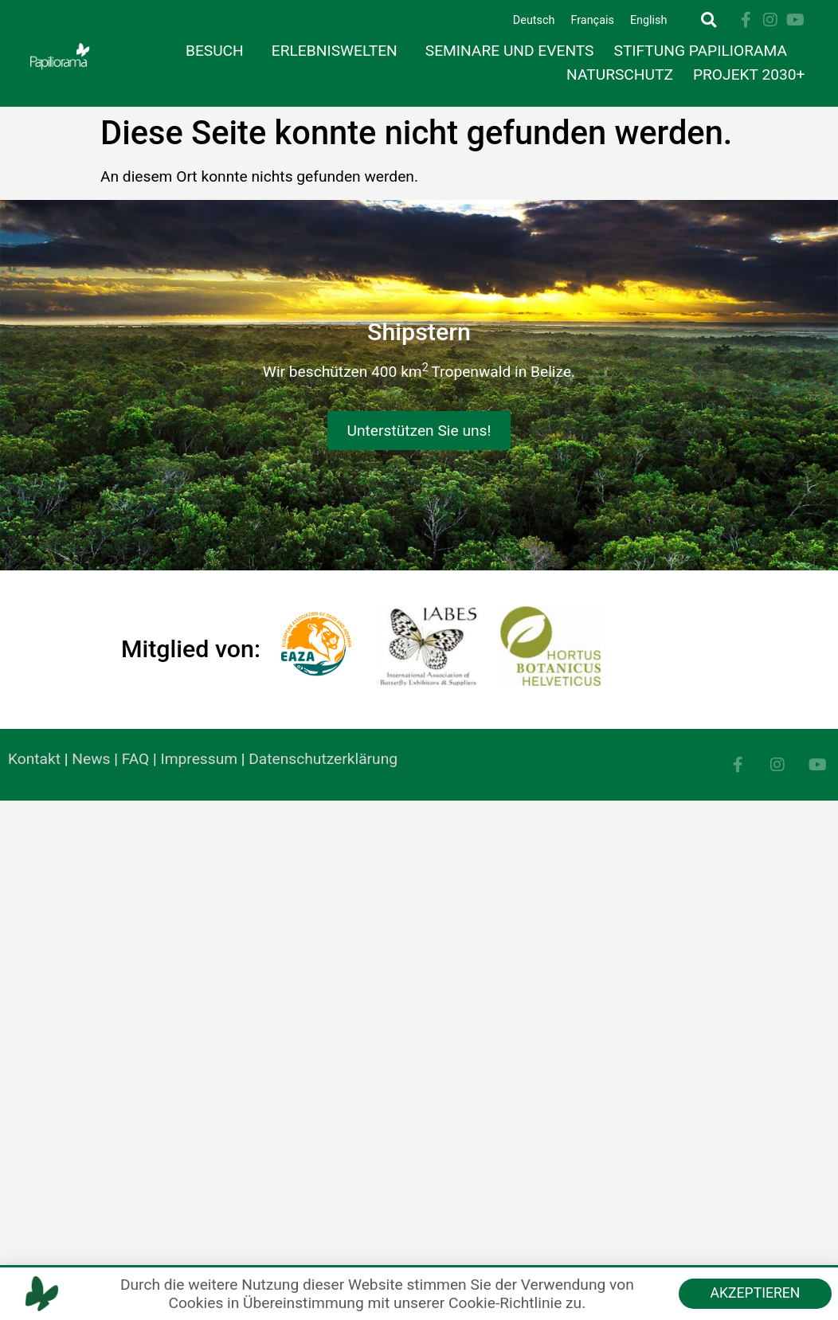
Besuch (219, 50)
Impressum (199, 759)
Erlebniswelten (338, 50)
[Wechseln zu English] (648, 21)
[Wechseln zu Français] (591, 21)
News (91, 759)
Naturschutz (619, 74)
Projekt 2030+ (749, 74)
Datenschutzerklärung (323, 759)
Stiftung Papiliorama (704, 50)
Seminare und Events (509, 50)
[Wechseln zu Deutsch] (534, 21)
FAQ (136, 759)
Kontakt (34, 759)
